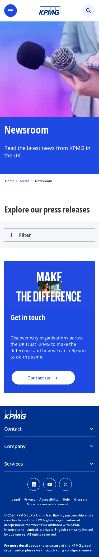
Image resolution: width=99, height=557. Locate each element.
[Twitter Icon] (65, 484)
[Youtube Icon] (49, 484)
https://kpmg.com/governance (68, 550)
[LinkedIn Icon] (33, 484)
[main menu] (10, 10)
